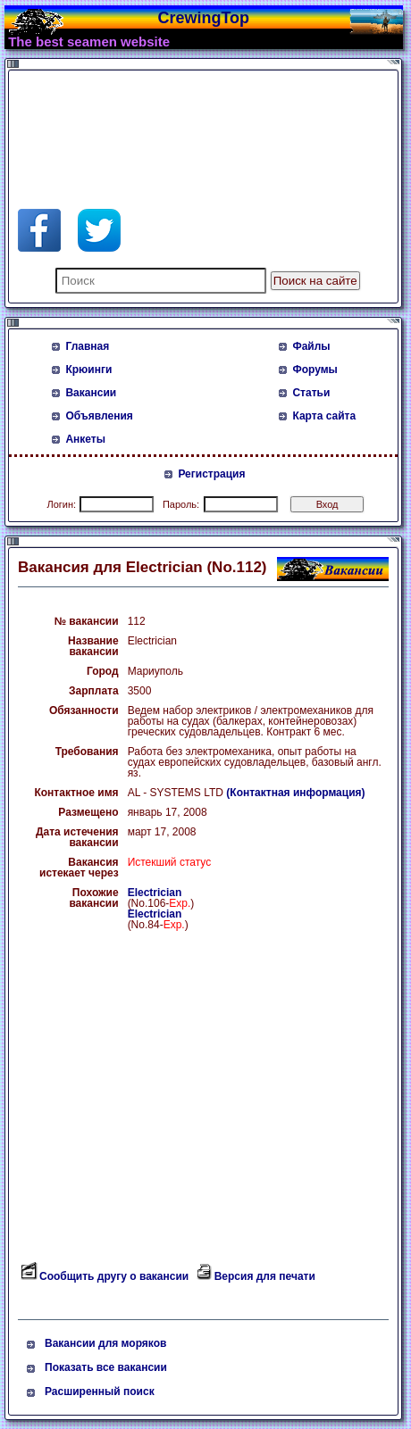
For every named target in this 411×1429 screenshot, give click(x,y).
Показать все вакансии (106, 1367)
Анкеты (85, 439)
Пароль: (181, 504)
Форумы (314, 369)
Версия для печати (264, 1276)
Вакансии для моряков (105, 1343)
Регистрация (211, 474)
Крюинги (88, 369)
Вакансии (90, 392)
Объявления (98, 416)
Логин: (61, 504)
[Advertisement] (161, 119)
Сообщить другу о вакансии (114, 1276)
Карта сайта (324, 416)
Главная (87, 346)
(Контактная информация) (295, 792)
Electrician (155, 892)
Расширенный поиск (100, 1391)
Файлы (311, 346)
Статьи (311, 392)
